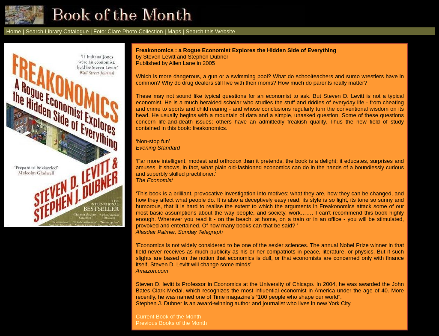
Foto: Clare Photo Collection (128, 31)
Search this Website (210, 31)
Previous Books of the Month (171, 323)
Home (13, 31)
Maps (174, 31)
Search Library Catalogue (57, 31)
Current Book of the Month (168, 316)
